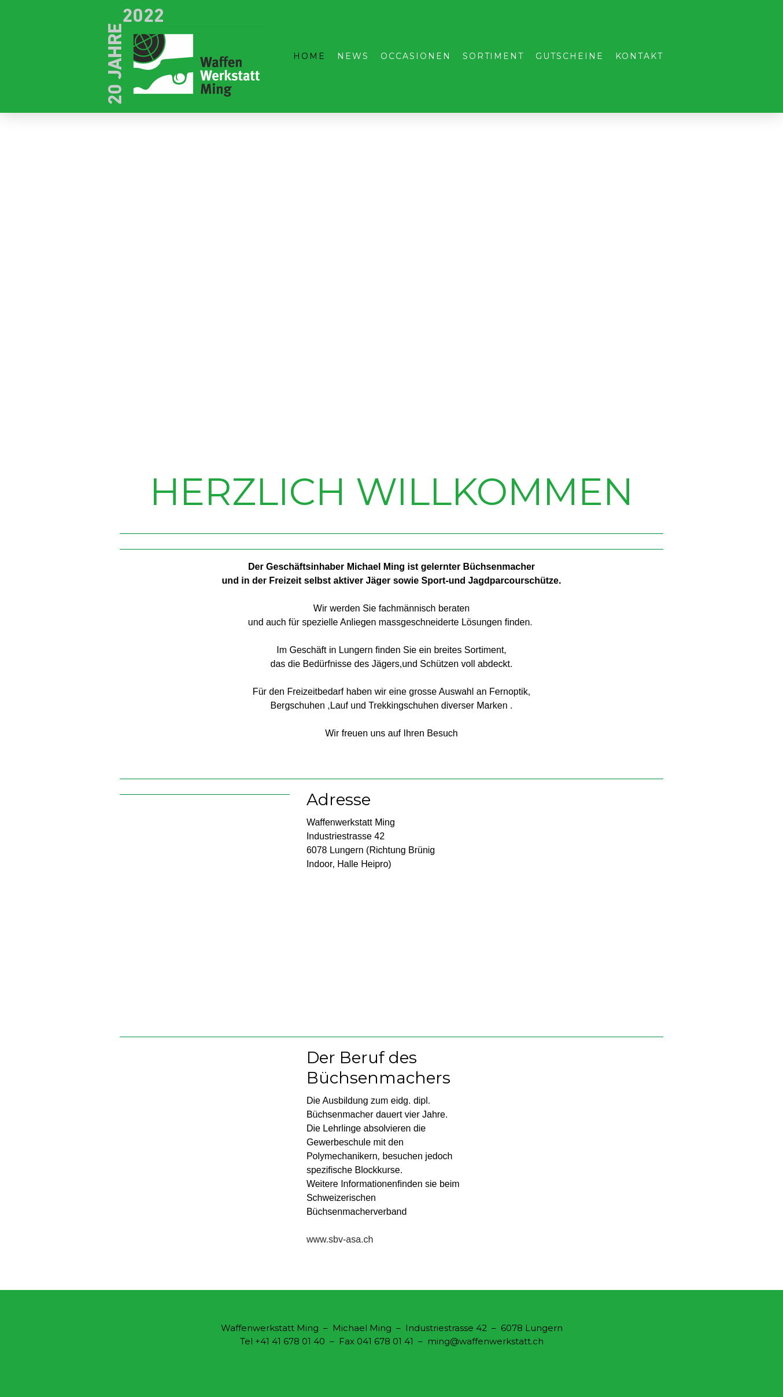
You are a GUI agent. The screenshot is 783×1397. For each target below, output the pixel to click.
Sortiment (494, 56)
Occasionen (416, 56)
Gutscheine (569, 56)
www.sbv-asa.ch (340, 1239)
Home (309, 56)
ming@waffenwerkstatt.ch (485, 1341)
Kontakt (639, 56)
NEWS (353, 56)
